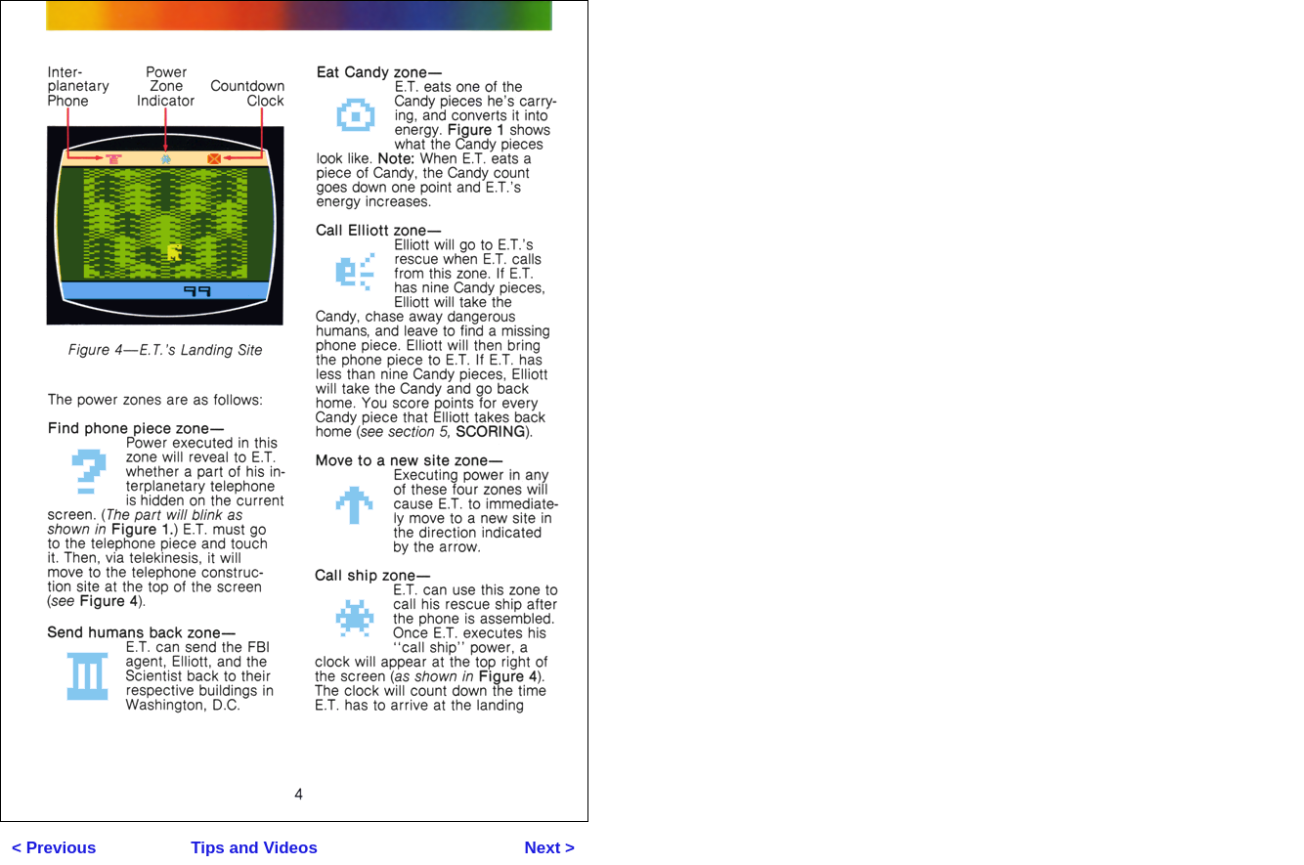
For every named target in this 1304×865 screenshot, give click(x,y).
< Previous (54, 848)
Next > (550, 848)
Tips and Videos (254, 848)
